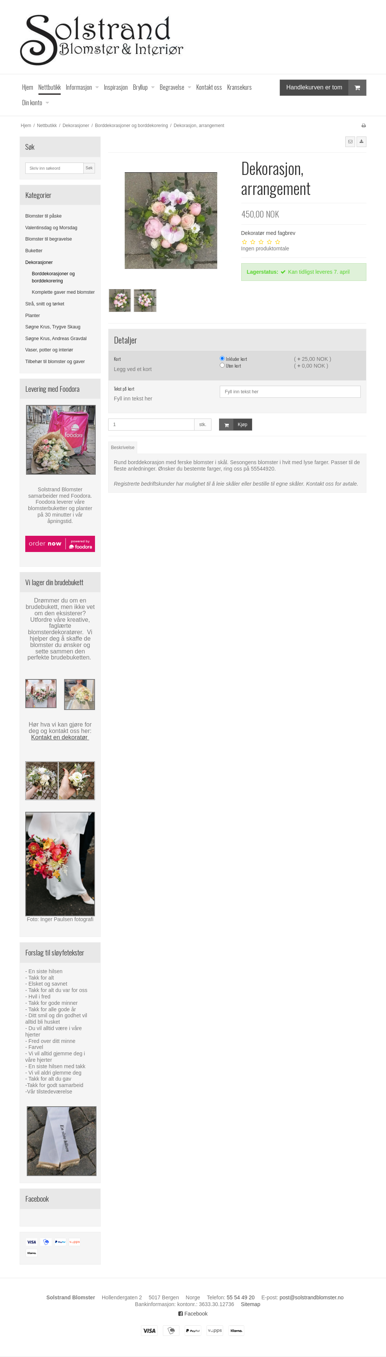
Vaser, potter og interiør (49, 350)
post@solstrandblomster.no (312, 1297)
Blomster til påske (43, 216)
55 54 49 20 (241, 1297)
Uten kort (230, 365)
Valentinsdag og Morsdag (51, 227)
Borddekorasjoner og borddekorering (53, 277)
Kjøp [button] (233, 425)
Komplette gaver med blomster (63, 292)
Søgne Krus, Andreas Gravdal (56, 338)
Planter (32, 315)
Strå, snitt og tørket (44, 304)
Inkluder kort (233, 358)
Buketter (34, 250)
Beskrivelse (123, 447)
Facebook (192, 1314)
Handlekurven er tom (326, 87)
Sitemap (250, 1304)
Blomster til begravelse (48, 239)
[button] (350, 141)
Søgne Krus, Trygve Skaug (52, 327)
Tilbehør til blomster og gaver (55, 361)
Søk (89, 168)
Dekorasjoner (39, 262)
